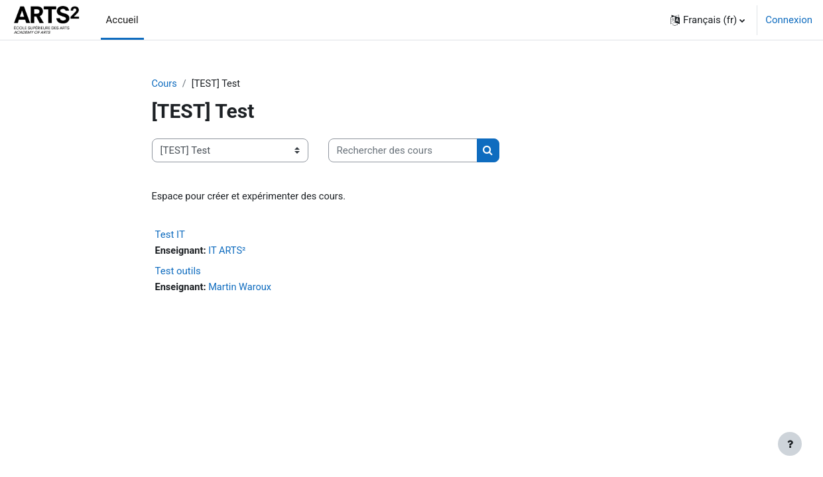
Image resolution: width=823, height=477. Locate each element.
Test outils (178, 272)
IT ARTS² (229, 252)
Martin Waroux (242, 289)
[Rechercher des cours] (402, 151)
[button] (707, 20)
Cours (165, 84)
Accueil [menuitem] (122, 20)
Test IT (170, 236)
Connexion (788, 20)
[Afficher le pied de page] (790, 444)
